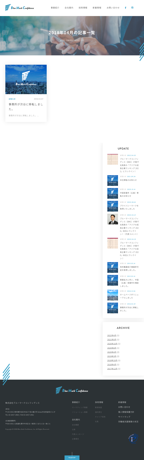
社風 (97, 421)
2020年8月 (111, 348)
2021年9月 (111, 339)
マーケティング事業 (80, 407)
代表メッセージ (78, 434)
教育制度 (98, 407)
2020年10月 (112, 344)
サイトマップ (124, 417)
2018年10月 (112, 360)
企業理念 (75, 439)
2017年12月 (112, 369)
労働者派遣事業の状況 (128, 422)
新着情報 (97, 8)
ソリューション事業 (80, 412)
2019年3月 (111, 356)
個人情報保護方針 (126, 412)
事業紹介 (55, 8)
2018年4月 (111, 364)
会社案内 (69, 8)
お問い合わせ (113, 8)
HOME (62, 40)
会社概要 (75, 425)
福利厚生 (98, 412)
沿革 (73, 429)
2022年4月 (111, 335)
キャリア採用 (100, 417)
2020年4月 (111, 352)
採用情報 (83, 8)
